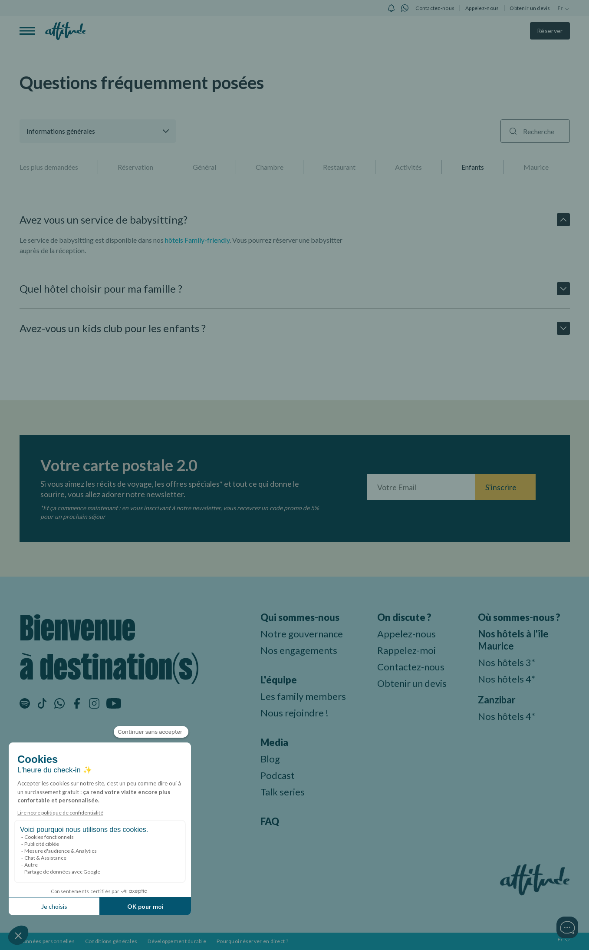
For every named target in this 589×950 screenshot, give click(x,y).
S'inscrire (501, 487)
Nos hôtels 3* (506, 662)
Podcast (277, 775)
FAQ (269, 821)
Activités (408, 167)
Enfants (472, 167)
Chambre (269, 167)
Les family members (303, 696)
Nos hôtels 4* (506, 679)
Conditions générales (111, 941)
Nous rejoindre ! (294, 713)
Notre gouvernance (301, 634)
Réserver (550, 30)
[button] (98, 131)
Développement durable (177, 941)
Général (204, 167)
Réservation (135, 167)
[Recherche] (535, 131)
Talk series (282, 792)
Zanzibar (497, 700)
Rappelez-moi (406, 650)
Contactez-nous (434, 8)
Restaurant (339, 167)
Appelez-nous (482, 8)
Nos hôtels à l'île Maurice (513, 640)
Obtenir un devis (530, 8)
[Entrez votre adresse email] (421, 487)
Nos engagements (298, 650)
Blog (270, 759)
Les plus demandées (49, 167)
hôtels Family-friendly (197, 240)
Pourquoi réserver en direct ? (252, 941)
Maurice (536, 167)
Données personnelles (47, 941)
